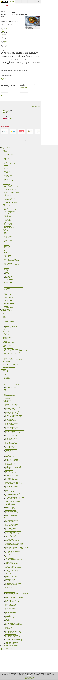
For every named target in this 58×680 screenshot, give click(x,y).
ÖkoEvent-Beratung (9, 513)
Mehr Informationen (29, 678)
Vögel (5, 312)
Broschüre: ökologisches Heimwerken (13, 434)
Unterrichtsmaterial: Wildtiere (11, 579)
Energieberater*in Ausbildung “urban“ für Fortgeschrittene (16, 379)
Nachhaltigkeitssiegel (9, 645)
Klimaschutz (5, 281)
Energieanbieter (7, 228)
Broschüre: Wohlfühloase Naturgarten (13, 440)
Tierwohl (4, 322)
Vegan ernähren (7, 255)
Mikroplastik (6, 187)
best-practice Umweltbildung (9, 394)
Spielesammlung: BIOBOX (10, 561)
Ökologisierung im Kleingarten (11, 515)
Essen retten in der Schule (10, 554)
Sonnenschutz (7, 279)
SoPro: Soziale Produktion (10, 658)
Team (4, 410)
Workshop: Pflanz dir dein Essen (12, 599)
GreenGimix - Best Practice (11, 355)
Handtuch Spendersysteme (11, 640)
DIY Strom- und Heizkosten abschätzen (12, 221)
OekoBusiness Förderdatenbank (12, 650)
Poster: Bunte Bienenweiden (11, 467)
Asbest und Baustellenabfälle (10, 198)
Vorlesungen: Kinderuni (10, 583)
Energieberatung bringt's (10, 492)
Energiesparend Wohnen (10, 609)
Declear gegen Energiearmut (11, 606)
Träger (5, 403)
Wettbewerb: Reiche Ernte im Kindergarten (14, 588)
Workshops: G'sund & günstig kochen (13, 596)
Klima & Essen (7, 282)
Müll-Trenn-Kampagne (10, 642)
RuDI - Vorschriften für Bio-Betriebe (12, 652)
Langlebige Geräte (9, 507)
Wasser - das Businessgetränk (11, 671)
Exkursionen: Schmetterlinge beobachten (14, 551)
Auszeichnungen (7, 407)
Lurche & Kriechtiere (8, 308)
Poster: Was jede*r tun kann (11, 471)
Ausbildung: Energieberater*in (11, 534)
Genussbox (7, 638)
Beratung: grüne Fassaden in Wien (12, 489)
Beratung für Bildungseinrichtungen (10, 393)
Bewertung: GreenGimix (10, 631)
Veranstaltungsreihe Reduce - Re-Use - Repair (14, 526)
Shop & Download (18, 2)
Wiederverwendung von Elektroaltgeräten (14, 669)
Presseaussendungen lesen (9, 424)
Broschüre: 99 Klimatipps (10, 441)
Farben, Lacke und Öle (8, 329)
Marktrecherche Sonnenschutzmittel (13, 461)
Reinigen (6, 333)
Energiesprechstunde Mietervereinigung (13, 496)
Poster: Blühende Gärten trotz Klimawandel (14, 469)
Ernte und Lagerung (8, 236)
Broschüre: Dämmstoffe (10, 438)
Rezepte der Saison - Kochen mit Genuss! (9, 98)
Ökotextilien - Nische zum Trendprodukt (13, 653)
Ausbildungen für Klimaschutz (10, 292)
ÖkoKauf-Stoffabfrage (10, 350)
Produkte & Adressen (24, 2)
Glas (5, 184)
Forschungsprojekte (8, 602)
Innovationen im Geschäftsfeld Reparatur (14, 612)
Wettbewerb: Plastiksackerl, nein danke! (13, 482)
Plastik (5, 190)
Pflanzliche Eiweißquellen (9, 253)
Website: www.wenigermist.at (11, 585)
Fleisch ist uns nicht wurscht (10, 238)
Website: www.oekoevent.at (11, 478)
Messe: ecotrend (8, 463)
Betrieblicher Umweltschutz (31, 2)
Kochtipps (6, 244)
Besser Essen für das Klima (11, 627)
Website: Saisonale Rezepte (11, 480)
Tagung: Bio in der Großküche (11, 566)
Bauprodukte (7, 200)
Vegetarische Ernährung (9, 256)
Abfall (4, 179)
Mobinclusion (8, 509)
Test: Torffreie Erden (9, 617)
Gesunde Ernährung (8, 241)
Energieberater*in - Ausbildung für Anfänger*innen (14, 378)
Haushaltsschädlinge (8, 330)
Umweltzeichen (6, 372)
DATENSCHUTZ (31, 168)
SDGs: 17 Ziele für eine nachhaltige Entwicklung (14, 293)
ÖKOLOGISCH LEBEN (5, 176)
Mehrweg (6, 185)
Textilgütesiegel (7, 317)
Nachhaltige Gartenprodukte (11, 644)
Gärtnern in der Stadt (8, 265)
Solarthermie (7, 208)
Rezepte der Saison (5, 5)
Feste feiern (6, 237)
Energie (4, 223)
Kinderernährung (7, 242)
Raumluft (5, 368)
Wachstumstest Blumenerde (11, 619)
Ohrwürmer (7, 306)
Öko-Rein (6, 349)
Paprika (7, 28)
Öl (2, 29)
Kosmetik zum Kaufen (8, 278)
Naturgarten (6, 266)
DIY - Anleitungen (6, 213)
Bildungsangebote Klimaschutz (11, 549)
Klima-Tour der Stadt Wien (10, 557)
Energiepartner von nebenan (11, 540)
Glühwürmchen (8, 302)
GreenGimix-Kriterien (9, 354)
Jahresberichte (7, 406)
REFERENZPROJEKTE (7, 429)
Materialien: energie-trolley (11, 539)
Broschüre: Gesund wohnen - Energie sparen (14, 436)
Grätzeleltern (8, 543)
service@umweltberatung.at (6, 79)
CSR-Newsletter (6, 360)
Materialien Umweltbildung (8, 387)
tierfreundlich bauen (8, 311)
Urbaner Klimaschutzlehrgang (11, 544)
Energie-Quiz (8, 497)
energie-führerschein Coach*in (11, 537)
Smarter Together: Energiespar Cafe (12, 562)
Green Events (5, 367)
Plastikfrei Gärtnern (8, 269)
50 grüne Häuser (8, 604)
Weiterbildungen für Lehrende (9, 391)
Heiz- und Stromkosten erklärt (10, 231)
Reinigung (5, 370)
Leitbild (5, 402)
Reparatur (6, 194)
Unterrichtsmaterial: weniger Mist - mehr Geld (14, 577)
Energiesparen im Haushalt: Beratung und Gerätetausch (16, 494)
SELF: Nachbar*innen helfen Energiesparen (14, 522)
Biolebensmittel (7, 234)
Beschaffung (5, 346)
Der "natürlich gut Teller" (10, 634)
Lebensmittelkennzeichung (9, 246)
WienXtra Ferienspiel (9, 589)
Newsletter (6, 421)
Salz (3, 31)
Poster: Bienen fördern (10, 465)
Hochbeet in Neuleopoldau (11, 501)
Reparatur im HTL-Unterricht (11, 558)
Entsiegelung (7, 262)
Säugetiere (6, 309)
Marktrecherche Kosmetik (10, 457)
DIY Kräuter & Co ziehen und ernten (11, 215)
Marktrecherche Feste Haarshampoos (13, 460)
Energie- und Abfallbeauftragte (11, 637)
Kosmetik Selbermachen (9, 276)
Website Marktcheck (9, 479)
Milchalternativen (7, 249)
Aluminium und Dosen (8, 183)
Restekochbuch (8, 657)
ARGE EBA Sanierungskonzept (11, 488)
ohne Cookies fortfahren (29, 677)
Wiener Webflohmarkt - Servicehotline (13, 530)
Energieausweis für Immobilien (10, 227)
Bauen (4, 196)
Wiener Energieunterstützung (11, 528)
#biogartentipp (7, 259)
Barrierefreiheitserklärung (14, 169)
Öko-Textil (6, 358)
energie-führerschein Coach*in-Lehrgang (12, 381)
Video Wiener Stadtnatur (10, 581)
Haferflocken (8, 22)
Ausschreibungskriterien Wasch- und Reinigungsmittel (16, 622)
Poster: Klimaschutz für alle (11, 472)
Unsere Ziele (6, 400)
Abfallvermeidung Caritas (10, 623)
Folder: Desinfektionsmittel (11, 446)
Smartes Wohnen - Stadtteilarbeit (12, 523)
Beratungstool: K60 (9, 490)
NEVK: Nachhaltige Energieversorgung (13, 512)
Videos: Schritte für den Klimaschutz (11, 289)
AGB (22, 169)
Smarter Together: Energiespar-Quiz (12, 564)
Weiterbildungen (6, 375)
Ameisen (7, 299)
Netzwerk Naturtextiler (10, 646)
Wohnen (4, 328)
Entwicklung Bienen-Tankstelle (11, 553)
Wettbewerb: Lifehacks (10, 587)
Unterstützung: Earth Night (10, 516)
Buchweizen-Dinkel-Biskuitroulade (27, 122)
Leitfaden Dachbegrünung (10, 454)
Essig (6, 45)
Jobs (24, 169)
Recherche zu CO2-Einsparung (11, 614)
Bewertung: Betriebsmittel (10, 629)
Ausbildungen (7, 532)
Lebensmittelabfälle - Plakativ (11, 508)
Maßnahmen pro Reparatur (11, 613)
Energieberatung (7, 225)
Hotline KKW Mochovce (10, 503)
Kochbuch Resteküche (10, 450)
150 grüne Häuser (9, 486)
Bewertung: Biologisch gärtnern (12, 630)
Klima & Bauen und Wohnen (10, 288)
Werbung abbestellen (8, 336)
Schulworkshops (6, 390)
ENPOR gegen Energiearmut (11, 608)
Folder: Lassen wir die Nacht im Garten (13, 445)
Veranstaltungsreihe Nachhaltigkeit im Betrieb (13, 383)
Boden (5, 261)
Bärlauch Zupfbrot (4, 122)
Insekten (6, 298)
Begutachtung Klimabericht (11, 605)
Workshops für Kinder (10, 595)
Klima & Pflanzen (7, 286)
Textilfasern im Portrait (9, 320)
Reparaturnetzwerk (9, 518)
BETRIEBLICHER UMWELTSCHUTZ (8, 341)
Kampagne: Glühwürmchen (11, 448)
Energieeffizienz (6, 363)
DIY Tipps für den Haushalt (9, 219)
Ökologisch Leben (11, 2)
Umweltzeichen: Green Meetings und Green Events (15, 661)
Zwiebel (4, 25)
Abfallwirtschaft (6, 342)
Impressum (25, 168)
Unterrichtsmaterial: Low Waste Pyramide (14, 572)
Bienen (6, 301)
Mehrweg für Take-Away (10, 641)
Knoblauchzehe (6, 27)
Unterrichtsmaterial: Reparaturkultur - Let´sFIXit (15, 574)
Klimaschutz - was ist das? (9, 290)
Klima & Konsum (7, 284)
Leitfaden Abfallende (9, 453)
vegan (25, 14)
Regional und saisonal (8, 250)
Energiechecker (8, 493)
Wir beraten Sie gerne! (6, 175)
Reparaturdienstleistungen (8, 371)
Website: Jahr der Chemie (10, 476)
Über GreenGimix (9, 356)
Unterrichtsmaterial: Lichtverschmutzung (14, 570)
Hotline (5, 419)
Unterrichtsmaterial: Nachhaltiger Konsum (14, 573)
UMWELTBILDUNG (5, 385)
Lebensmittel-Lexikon (8, 248)
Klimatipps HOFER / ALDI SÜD (11, 504)
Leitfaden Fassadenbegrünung (11, 456)
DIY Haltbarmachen (8, 214)
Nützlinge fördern (7, 267)
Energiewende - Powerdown (11, 635)
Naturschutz (5, 295)
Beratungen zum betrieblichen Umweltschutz (14, 626)
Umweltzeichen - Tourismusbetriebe (12, 665)
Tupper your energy (9, 524)
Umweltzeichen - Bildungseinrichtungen (13, 660)
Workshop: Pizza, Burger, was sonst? (13, 593)
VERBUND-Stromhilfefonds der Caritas (13, 527)
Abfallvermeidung (8, 181)
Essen (4, 233)
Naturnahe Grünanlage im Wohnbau (12, 511)
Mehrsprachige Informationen (9, 396)
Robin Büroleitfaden (9, 656)
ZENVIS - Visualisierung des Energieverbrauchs (15, 600)
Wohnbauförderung (8, 211)
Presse (27, 169)
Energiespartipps (7, 224)
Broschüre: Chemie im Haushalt (11, 433)
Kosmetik (5, 272)
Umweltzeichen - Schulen (10, 663)
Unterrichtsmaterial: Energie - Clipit (12, 569)
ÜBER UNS (3, 398)
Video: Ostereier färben (10, 475)
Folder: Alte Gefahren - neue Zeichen (12, 442)
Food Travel (7, 555)
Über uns (37, 1)
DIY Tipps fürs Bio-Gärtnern (10, 218)
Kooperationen (7, 404)
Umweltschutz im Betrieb (9, 621)
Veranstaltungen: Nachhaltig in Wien (12, 580)
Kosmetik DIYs (7, 275)
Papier (5, 188)
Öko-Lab (7, 648)
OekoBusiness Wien (7, 366)
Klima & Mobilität (7, 285)
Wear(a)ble (7, 584)
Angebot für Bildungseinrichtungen (10, 343)
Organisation (5, 399)
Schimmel (6, 335)
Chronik (4, 412)
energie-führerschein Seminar (10, 382)
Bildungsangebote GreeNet (11, 547)
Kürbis (2, 34)
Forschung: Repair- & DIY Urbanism (12, 610)
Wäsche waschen (7, 318)
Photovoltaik (7, 206)
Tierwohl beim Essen (8, 323)
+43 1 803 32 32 (4, 78)
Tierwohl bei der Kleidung (9, 324)
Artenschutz (6, 297)
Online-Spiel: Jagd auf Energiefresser (13, 560)
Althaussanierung (7, 197)
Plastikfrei (6, 191)
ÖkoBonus (7, 649)
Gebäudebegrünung (8, 204)
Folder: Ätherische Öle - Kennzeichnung (13, 444)
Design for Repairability (10, 550)
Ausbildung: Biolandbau (10, 533)
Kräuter (11, 46)
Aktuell (4, 177)
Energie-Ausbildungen (8, 377)
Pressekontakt (7, 427)
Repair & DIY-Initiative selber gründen (12, 192)
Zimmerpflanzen (7, 270)
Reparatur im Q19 (9, 519)
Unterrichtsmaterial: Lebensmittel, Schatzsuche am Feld (17, 576)
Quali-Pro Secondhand (10, 654)
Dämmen (6, 201)
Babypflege (6, 274)
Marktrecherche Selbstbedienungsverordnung (15, 459)
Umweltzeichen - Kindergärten (11, 664)
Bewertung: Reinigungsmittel (11, 633)
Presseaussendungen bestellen (10, 425)
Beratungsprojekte (8, 484)
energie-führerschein (9, 536)
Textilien (4, 314)
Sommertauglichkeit (8, 209)
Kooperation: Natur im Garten (11, 452)
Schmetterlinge (8, 305)
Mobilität (5, 364)
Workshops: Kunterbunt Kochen (12, 598)
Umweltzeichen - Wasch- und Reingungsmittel (15, 667)
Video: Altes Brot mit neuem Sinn (12, 473)
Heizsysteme (6, 205)
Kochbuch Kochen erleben (10, 449)
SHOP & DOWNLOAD (5, 338)
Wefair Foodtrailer (9, 591)
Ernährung (5, 362)
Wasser (5, 41)
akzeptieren (29, 675)
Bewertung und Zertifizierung (9, 347)
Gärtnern (4, 258)
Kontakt (30, 169)
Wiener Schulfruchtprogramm (11, 592)
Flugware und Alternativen (9, 240)
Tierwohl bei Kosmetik (8, 326)
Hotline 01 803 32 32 (9, 485)
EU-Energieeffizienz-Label (9, 229)
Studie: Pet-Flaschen (9, 616)
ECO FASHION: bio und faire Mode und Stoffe (13, 316)
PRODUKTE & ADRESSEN (6, 339)
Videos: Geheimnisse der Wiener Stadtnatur (13, 388)
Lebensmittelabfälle (8, 245)
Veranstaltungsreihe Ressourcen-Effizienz (14, 668)
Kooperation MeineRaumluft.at (11, 505)
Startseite (20, 168)
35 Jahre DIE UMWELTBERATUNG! (11, 413)
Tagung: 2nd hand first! (10, 565)
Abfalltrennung (7, 180)
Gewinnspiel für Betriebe (10, 416)
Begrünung (5, 345)
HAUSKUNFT (8, 500)
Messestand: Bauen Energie (11, 464)
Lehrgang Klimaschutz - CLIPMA (12, 541)
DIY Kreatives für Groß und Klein (10, 217)
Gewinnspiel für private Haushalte (12, 415)
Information (6, 430)
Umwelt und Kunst (9, 568)
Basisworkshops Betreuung (11, 625)
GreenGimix (6, 352)
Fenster (5, 202)
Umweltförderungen (7, 374)
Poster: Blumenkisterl (9, 468)
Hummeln (7, 303)
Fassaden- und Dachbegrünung (10, 263)
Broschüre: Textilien (9, 437)
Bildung (5, 546)
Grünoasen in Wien (9, 499)
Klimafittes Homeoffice (9, 332)
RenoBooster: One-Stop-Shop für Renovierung (15, 520)
